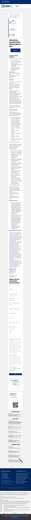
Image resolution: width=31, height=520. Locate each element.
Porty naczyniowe (11, 447)
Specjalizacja (11, 298)
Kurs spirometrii (11, 483)
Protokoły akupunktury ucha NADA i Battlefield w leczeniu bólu (13, 441)
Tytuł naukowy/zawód (13, 294)
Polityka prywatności (17, 518)
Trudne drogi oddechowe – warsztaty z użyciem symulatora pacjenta (14, 456)
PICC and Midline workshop (12, 431)
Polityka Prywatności (19, 487)
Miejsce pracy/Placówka (14, 308)
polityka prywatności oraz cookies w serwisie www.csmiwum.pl (14, 369)
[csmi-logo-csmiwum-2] (7, 5)
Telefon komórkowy (13, 313)
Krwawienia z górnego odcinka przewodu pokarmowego (14, 436)
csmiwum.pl (11, 273)
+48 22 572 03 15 (13, 396)
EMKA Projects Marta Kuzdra (19, 488)
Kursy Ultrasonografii (11, 481)
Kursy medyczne (16, 14)
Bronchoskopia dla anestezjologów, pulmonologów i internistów (14, 452)
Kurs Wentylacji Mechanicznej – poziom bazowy (14, 427)
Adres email (11, 317)
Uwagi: (10, 331)
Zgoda (12, 518)
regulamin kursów (15, 368)
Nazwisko (11, 289)
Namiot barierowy (5, 482)
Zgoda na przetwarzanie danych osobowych (15, 340)
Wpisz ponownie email (13, 322)
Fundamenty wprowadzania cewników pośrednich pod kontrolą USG (14, 415)
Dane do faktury (12, 327)
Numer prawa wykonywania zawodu (14, 304)
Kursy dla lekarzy (4, 480)
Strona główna (11, 14)
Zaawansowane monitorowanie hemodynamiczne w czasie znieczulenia (14, 461)
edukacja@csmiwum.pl (14, 397)
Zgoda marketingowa (13, 354)
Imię (10, 285)
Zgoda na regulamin (13, 367)
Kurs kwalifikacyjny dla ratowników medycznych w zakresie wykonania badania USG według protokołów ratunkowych (15, 422)
